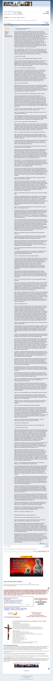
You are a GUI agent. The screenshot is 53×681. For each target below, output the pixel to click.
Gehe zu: (34, 551)
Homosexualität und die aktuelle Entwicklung (23, 28)
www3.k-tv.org (9, 612)
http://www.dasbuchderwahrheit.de (38, 49)
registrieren (18, 11)
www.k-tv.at (10, 614)
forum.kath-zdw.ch (42, 653)
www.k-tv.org (10, 613)
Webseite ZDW (16, 6)
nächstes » (47, 546)
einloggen (13, 11)
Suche (5, 581)
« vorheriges (44, 546)
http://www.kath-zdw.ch (29, 50)
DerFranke (7, 28)
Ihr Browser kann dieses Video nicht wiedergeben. (26, 567)
